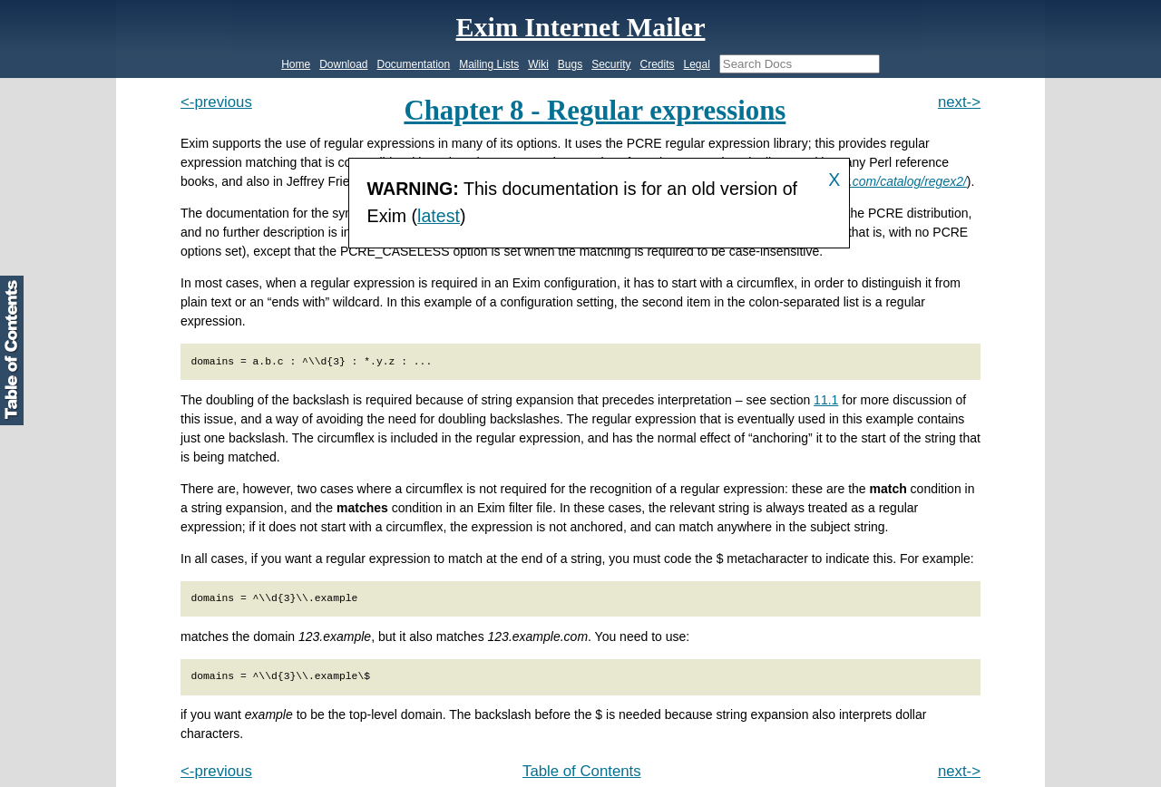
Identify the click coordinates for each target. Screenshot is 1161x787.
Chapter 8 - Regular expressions (594, 110)
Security (610, 64)
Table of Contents (581, 771)
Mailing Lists (489, 64)
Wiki (538, 64)
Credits (656, 64)
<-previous (216, 102)
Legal (696, 64)
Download (343, 64)
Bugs (570, 64)
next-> (959, 102)
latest (438, 216)
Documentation (414, 64)
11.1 (826, 400)
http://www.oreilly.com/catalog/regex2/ (861, 181)
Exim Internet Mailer (581, 27)
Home (295, 64)
